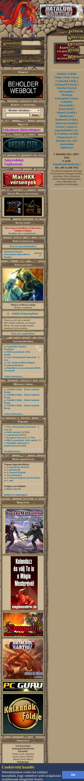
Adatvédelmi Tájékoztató (14, 162)
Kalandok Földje (66, 81)
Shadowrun (66, 116)
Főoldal (61, 73)
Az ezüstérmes (14, 475)
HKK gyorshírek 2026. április (22, 440)
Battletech (61, 119)
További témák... (13, 451)
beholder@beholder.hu (66, 164)
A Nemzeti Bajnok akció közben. (24, 477)
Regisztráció (65, 137)
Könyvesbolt (66, 108)
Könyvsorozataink (65, 123)
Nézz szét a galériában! (23, 333)
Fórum (60, 126)
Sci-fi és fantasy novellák (67, 132)
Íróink (73, 119)
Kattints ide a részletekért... (23, 233)
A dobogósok (13, 469)
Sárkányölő (61, 84)
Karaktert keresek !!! (17, 437)
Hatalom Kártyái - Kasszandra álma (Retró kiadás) (17, 254)
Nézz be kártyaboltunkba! (23, 246)
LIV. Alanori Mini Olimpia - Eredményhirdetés (20, 364)
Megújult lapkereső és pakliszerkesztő (17, 444)
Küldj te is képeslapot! (16, 494)
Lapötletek (12, 434)
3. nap (10, 480)
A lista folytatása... (13, 376)
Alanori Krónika (66, 112)
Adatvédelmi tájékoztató (66, 146)
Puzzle (73, 84)
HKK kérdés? (13, 432)
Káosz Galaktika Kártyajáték (68, 102)
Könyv (18, 307)
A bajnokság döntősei (18, 467)
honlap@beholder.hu (23, 748)
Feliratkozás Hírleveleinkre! (22, 129)
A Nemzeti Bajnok (16, 472)
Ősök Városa (71, 77)
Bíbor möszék (14, 488)
